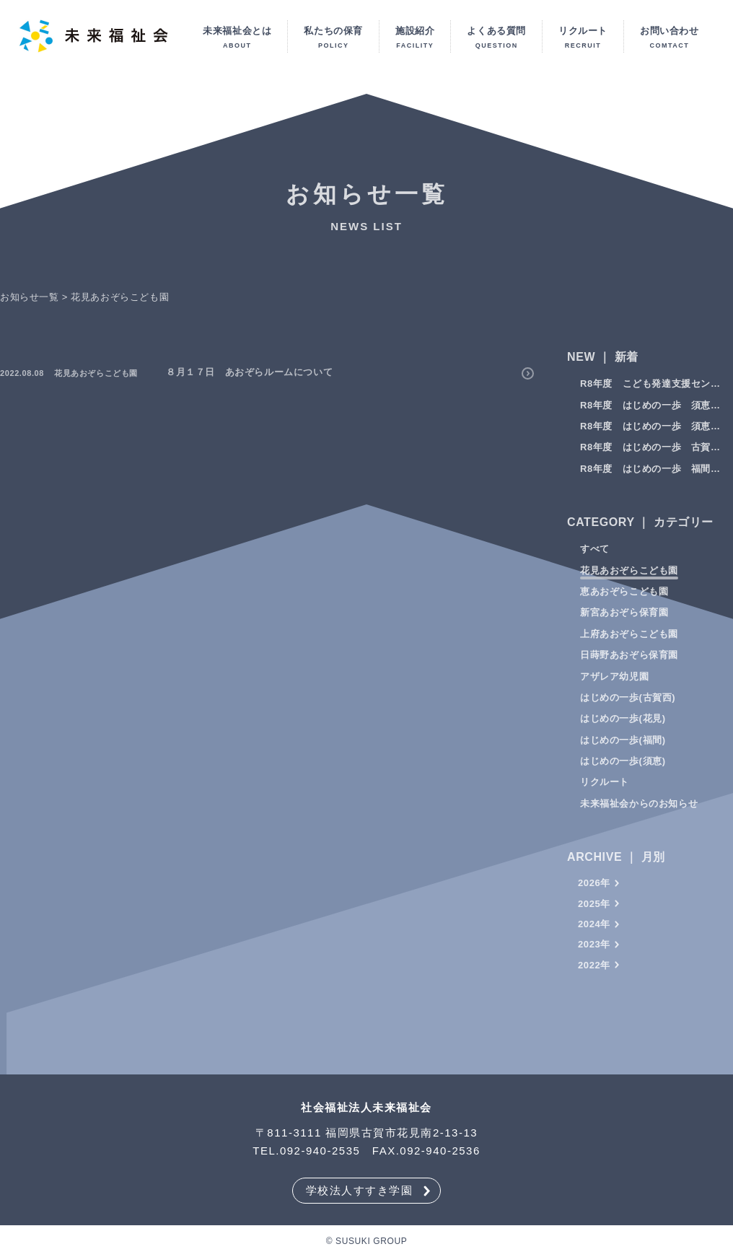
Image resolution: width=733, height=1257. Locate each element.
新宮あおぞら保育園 (624, 621)
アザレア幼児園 (614, 685)
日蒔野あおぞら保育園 (629, 664)
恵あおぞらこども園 (624, 600)
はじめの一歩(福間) (623, 748)
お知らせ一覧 (29, 305)
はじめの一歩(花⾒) (623, 727)
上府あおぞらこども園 (629, 642)
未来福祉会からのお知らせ (639, 812)
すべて (595, 558)
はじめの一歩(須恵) (623, 770)
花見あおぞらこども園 (629, 579)
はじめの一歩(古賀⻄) (627, 706)
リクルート (604, 791)
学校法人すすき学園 (359, 1190)
